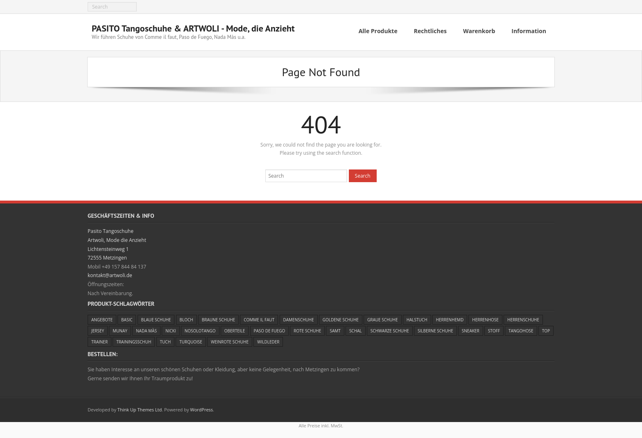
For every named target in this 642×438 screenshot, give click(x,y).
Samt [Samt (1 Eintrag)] (335, 329)
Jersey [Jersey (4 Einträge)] (97, 329)
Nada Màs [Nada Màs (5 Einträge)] (146, 329)
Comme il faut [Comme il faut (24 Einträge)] (259, 318)
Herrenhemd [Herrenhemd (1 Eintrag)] (450, 318)
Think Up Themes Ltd (140, 408)
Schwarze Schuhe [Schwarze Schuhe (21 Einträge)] (390, 329)
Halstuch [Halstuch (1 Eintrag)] (417, 318)
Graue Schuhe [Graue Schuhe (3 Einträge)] (382, 318)
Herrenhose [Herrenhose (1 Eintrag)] (485, 318)
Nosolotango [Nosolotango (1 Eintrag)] (200, 329)
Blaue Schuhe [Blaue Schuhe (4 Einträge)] (156, 318)
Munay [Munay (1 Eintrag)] (120, 329)
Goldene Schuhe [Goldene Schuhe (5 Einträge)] (341, 318)
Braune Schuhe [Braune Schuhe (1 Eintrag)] (218, 318)
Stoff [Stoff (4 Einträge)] (494, 329)
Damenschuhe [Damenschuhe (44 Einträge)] (298, 318)
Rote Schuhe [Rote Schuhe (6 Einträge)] (307, 329)
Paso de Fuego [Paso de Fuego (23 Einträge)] (269, 329)
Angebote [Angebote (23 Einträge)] (102, 318)
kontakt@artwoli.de (110, 273)
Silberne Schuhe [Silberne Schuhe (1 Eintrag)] (435, 329)
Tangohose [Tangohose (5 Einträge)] (521, 329)
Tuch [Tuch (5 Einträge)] (165, 340)
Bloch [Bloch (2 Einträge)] (186, 318)
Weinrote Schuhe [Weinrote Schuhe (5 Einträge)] (230, 340)
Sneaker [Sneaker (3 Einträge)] (470, 329)
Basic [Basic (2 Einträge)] (126, 318)
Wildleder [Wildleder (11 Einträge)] (268, 340)
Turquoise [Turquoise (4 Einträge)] (190, 340)
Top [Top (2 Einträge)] (546, 329)
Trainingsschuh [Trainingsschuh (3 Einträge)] (133, 340)
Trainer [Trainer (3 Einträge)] (99, 340)
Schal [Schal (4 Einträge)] (355, 329)
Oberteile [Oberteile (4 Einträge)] (234, 329)
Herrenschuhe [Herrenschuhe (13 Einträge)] (523, 318)
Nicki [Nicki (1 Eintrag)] (170, 329)
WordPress (201, 408)
